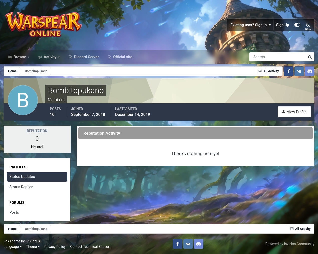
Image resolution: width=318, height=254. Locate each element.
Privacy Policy (55, 247)
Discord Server (86, 57)
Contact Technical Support (90, 247)
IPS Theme (12, 241)
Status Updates (22, 176)
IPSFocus (32, 241)
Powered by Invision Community (289, 244)
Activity (50, 57)
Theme (33, 247)
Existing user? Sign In (250, 25)
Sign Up (282, 25)
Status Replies (21, 187)
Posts (14, 212)
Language (13, 247)
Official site (122, 57)
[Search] (260, 56)
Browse (20, 57)
